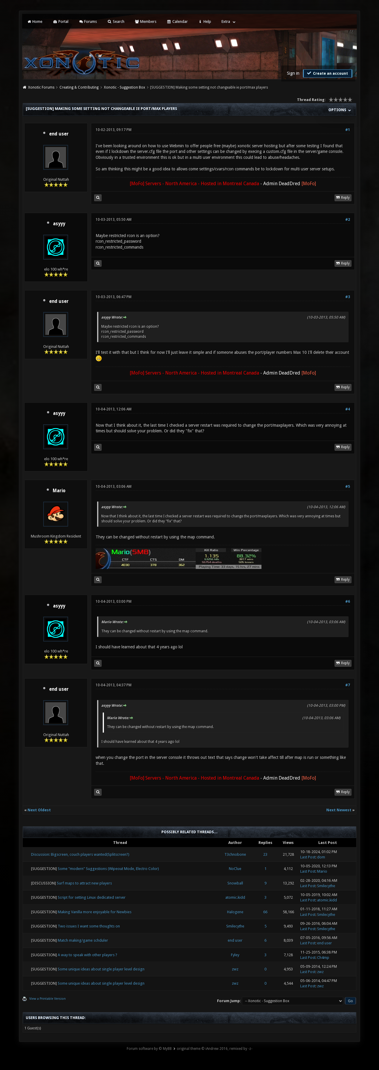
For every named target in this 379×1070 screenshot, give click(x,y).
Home (34, 21)
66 (265, 912)
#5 (347, 486)
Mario (59, 490)
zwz (235, 969)
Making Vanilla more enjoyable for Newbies (94, 912)
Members (145, 21)
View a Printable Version (47, 999)
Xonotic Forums (41, 87)
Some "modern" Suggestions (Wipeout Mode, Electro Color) (108, 868)
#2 (347, 219)
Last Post (307, 857)
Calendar (177, 21)
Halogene (235, 912)
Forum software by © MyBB (149, 1049)
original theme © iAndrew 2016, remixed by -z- (214, 1049)
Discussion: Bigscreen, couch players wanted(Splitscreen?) (80, 854)
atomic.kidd (235, 897)
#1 (347, 130)
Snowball (235, 883)
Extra (225, 21)
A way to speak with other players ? (87, 955)
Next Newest (338, 810)
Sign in (293, 73)
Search (115, 21)
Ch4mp (323, 957)
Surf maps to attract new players (84, 883)
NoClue (235, 868)
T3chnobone (235, 854)
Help (204, 21)
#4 (347, 409)
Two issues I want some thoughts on (89, 926)
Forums (88, 21)
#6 (347, 601)
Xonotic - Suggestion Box (124, 87)
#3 (347, 297)
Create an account (327, 73)
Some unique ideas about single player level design (101, 969)
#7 (347, 685)
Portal (60, 21)
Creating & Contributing (79, 87)
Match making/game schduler (83, 940)
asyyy (59, 223)
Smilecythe (326, 886)
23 (265, 854)
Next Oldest (39, 810)
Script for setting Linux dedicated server (92, 897)
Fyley (235, 955)
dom (321, 857)
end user (59, 134)
